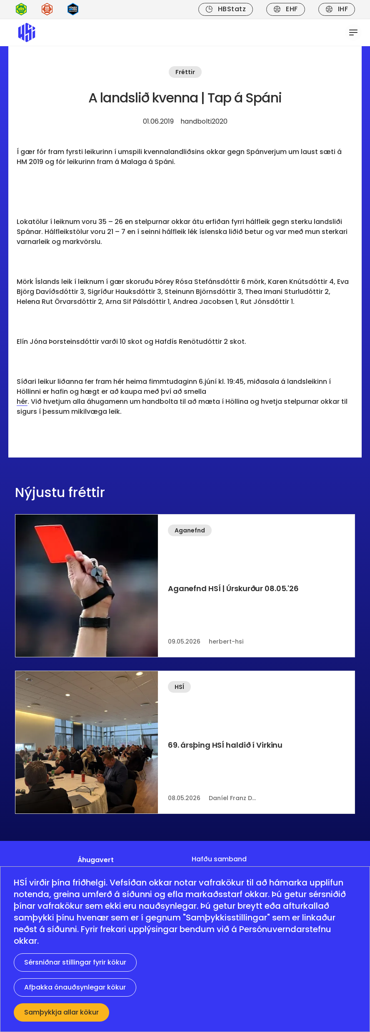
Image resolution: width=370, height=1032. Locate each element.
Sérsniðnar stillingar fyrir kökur (75, 962)
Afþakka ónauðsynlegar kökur (75, 987)
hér (22, 401)
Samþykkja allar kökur (61, 1012)
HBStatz (225, 9)
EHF (285, 9)
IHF (336, 9)
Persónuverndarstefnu (285, 929)
